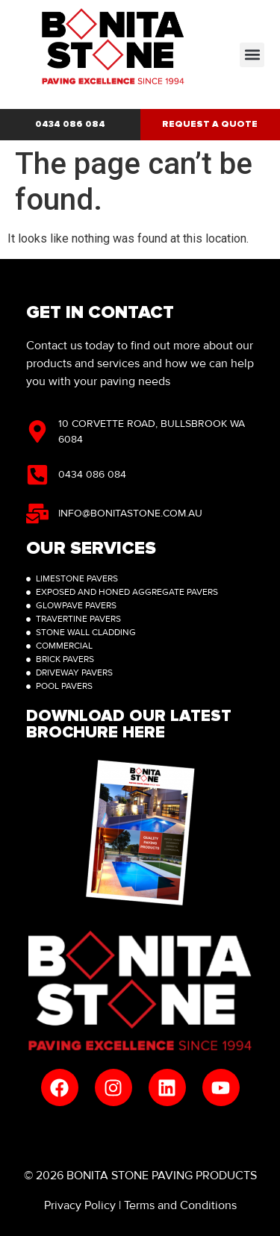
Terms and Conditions (180, 1205)
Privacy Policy (80, 1205)
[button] (252, 55)
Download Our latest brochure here (128, 724)
